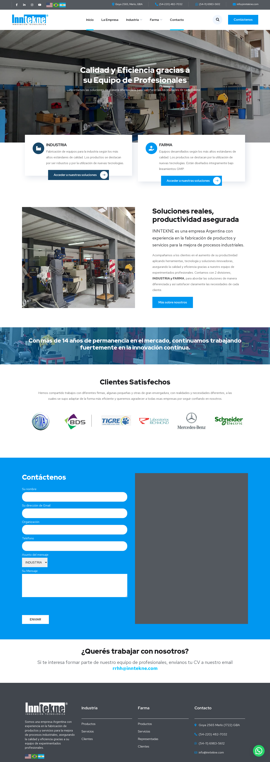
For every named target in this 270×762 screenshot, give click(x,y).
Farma (154, 20)
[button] (259, 751)
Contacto (177, 20)
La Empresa (109, 20)
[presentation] (51, 604)
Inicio (90, 20)
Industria (132, 20)
